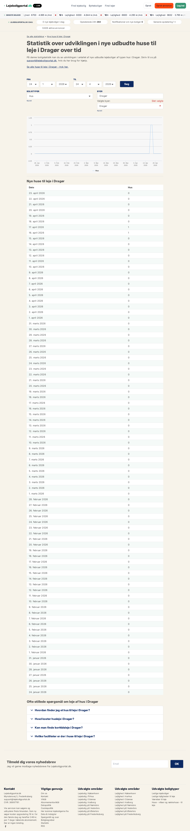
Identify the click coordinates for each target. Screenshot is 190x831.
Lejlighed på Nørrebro (125, 805)
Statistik (45, 823)
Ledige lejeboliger (160, 793)
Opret (148, 5)
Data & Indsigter (48, 814)
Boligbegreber (48, 820)
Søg (126, 84)
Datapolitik (46, 805)
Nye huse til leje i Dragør (58, 36)
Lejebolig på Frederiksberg (91, 814)
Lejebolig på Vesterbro (89, 808)
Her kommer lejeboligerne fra (55, 811)
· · (38, 15)
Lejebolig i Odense (87, 799)
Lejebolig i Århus (86, 796)
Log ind (180, 5)
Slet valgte (157, 100)
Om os (44, 793)
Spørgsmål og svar (50, 817)
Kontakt (44, 796)
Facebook (5, 826)
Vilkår (43, 799)
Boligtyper (33, 91)
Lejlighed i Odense (124, 799)
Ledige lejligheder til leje (163, 796)
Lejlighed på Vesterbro (126, 808)
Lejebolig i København (88, 793)
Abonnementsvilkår (50, 802)
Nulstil (29, 101)
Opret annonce (164, 5)
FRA (29, 79)
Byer (99, 91)
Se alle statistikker (35, 36)
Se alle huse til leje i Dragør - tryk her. (47, 66)
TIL (75, 79)
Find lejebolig (78, 5)
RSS (43, 826)
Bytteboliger (95, 5)
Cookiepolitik (47, 808)
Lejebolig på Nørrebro (88, 805)
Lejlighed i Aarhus (123, 796)
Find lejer (110, 5)
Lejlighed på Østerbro (125, 811)
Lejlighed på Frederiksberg (128, 814)
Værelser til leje (159, 799)
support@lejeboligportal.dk (42, 60)
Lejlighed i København (125, 793)
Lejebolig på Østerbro (88, 811)
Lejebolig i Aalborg (87, 802)
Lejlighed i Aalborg (124, 802)
